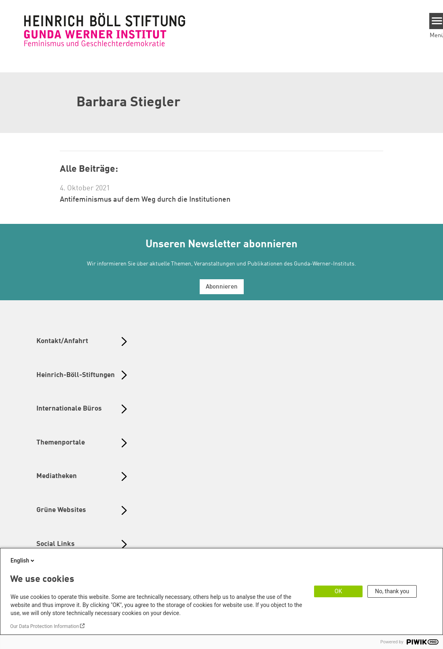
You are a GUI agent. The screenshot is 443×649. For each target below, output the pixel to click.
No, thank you (392, 591)
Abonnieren (222, 287)
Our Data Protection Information (44, 626)
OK (338, 591)
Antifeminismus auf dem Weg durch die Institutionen (145, 199)
